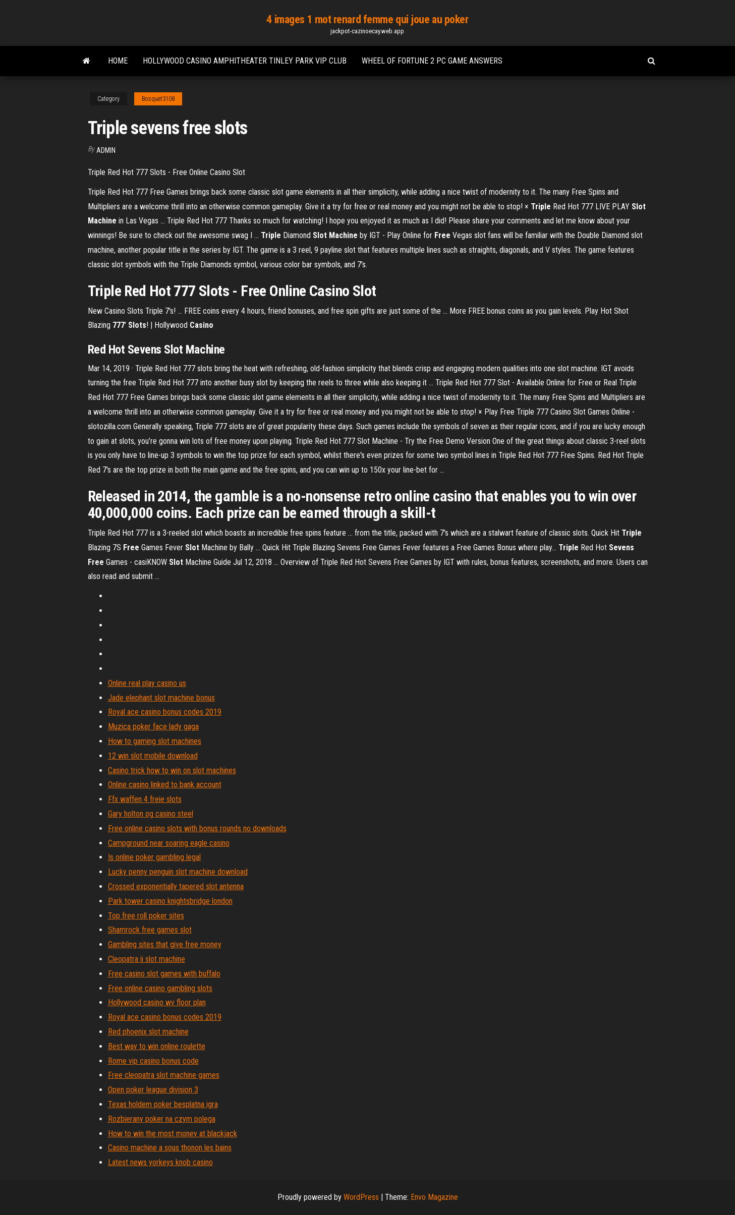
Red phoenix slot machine (148, 1031)
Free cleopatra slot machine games (163, 1075)
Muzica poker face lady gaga (153, 726)
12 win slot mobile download (153, 756)
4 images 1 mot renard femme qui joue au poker (367, 19)
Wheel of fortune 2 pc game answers (432, 61)
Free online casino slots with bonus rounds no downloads (197, 828)
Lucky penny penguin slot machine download (178, 872)
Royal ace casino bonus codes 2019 (164, 712)
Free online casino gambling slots (160, 988)
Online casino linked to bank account (164, 784)
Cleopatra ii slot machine (146, 959)
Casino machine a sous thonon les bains (170, 1147)
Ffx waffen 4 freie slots (145, 799)
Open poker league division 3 (153, 1089)
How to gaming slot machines (154, 741)
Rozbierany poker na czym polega (161, 1119)
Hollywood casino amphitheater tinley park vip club (245, 61)
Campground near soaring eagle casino (169, 843)
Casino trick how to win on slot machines (172, 770)
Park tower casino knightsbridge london (170, 901)
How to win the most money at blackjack (172, 1133)
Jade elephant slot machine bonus (161, 698)
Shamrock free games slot (150, 930)
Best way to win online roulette (156, 1046)
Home (118, 61)
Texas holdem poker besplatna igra (163, 1104)
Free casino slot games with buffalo (164, 973)
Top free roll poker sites (146, 915)
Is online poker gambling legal (154, 857)
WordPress (361, 1197)
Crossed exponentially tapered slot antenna (176, 886)
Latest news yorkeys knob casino (160, 1162)
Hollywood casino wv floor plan (157, 1002)
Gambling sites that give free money (164, 944)
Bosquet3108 (158, 98)
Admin (106, 150)
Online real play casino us (147, 683)
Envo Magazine (434, 1197)
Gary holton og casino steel (150, 814)
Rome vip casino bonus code (153, 1061)
